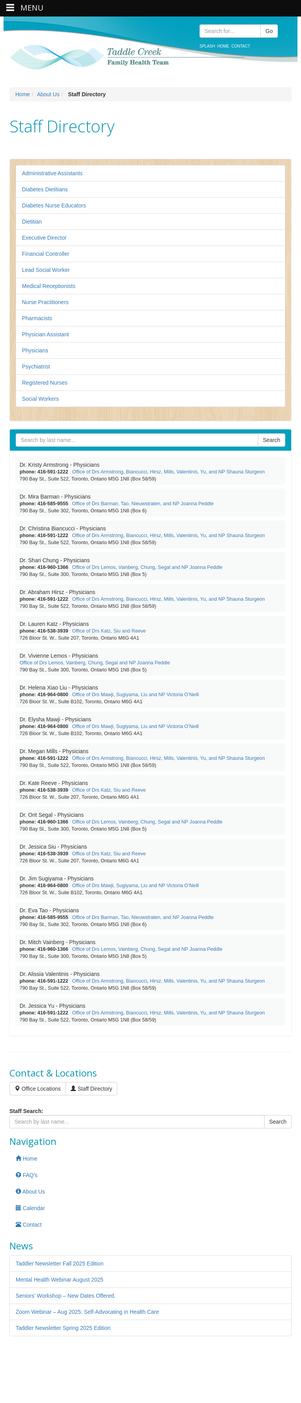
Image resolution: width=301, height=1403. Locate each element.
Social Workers (40, 399)
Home (223, 46)
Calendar (30, 1208)
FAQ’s (27, 1175)
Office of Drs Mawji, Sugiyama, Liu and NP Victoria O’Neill (135, 694)
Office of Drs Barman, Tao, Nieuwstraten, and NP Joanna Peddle (143, 503)
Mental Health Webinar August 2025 (59, 1279)
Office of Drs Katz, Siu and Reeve (109, 631)
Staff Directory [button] (91, 1089)
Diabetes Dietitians (45, 189)
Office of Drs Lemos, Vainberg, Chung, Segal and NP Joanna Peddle (147, 567)
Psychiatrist (36, 366)
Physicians (35, 350)
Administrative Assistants (52, 173)
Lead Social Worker (46, 270)
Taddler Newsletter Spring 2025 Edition (63, 1328)
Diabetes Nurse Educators (54, 205)
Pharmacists (37, 318)
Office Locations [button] (38, 1089)
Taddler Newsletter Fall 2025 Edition (59, 1263)
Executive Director (44, 238)
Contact (240, 46)
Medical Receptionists (48, 286)
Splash (207, 46)
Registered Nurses (44, 383)
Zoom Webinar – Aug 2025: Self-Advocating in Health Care (87, 1312)
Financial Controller (45, 254)
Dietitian (32, 221)
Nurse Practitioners (45, 302)
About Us (48, 94)
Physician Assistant (45, 334)
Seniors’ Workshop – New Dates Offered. (66, 1296)
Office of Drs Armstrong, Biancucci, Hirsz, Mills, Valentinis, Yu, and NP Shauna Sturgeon (168, 472)
